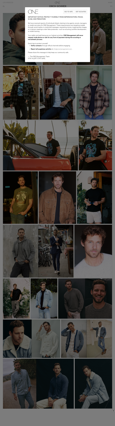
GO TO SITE (68, 12)
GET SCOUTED (81, 12)
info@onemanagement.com (62, 49)
